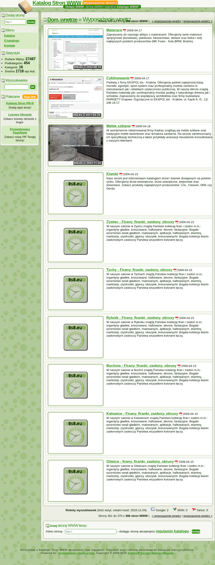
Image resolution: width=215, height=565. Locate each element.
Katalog (9, 35)
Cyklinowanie (117, 78)
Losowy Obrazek (19, 114)
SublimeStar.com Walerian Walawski (150, 553)
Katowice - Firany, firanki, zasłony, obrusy (142, 414)
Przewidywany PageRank (20, 131)
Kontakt (9, 45)
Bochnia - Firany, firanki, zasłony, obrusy (141, 366)
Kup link (30, 96)
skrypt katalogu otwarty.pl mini (76, 553)
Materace (114, 30)
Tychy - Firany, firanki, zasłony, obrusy (139, 270)
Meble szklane (118, 126)
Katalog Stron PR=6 (20, 103)
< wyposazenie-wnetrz (166, 21)
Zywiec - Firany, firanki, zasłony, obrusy (140, 222)
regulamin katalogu (172, 531)
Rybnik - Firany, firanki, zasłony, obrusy (140, 318)
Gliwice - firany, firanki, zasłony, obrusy (140, 461)
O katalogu (11, 40)
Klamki (112, 174)
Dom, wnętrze (62, 20)
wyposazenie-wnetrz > (198, 21)
